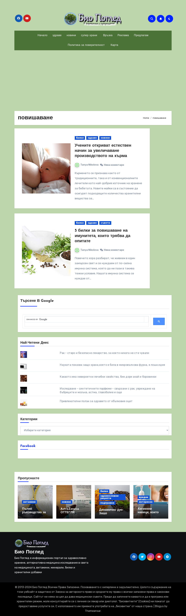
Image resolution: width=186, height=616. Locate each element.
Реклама (123, 35)
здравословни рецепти (109, 497)
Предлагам (141, 35)
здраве (56, 35)
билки (80, 137)
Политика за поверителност (86, 45)
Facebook (28, 446)
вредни (143, 497)
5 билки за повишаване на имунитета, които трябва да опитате (102, 236)
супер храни (89, 35)
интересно (145, 501)
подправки (107, 503)
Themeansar (93, 610)
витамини (29, 501)
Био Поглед (29, 552)
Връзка (107, 35)
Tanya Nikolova (87, 164)
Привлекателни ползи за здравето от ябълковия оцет (96, 401)
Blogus (159, 606)
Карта (114, 45)
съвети (105, 222)
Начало (42, 35)
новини (71, 35)
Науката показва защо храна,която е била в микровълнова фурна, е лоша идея (112, 364)
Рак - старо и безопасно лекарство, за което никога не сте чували (104, 353)
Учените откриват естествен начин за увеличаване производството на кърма (103, 151)
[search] (84, 319)
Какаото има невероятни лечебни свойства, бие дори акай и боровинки (108, 376)
